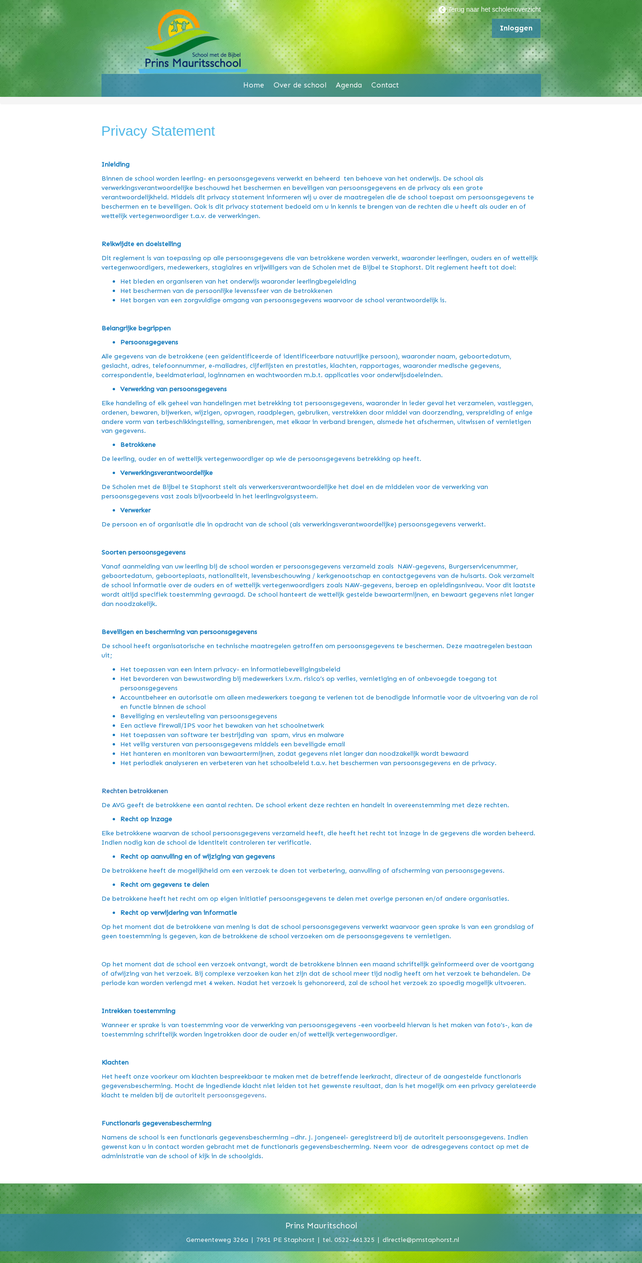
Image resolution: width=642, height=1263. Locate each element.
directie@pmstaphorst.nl (420, 1239)
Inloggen (516, 27)
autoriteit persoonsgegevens (220, 1095)
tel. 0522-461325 (349, 1239)
